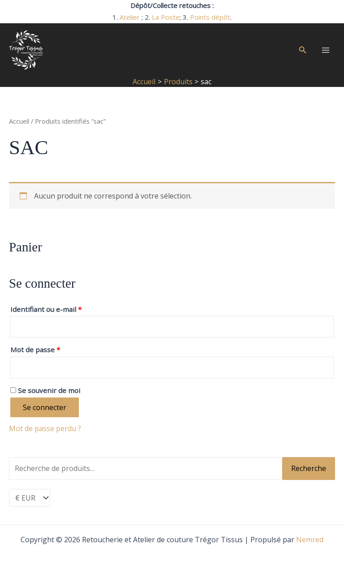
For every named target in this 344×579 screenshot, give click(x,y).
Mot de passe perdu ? (45, 428)
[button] (303, 50)
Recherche (308, 468)
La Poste (166, 17)
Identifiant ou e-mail (48, 308)
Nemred (309, 539)
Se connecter (44, 407)
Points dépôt (210, 17)
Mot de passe (37, 348)
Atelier (130, 17)
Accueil (19, 121)
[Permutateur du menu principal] (325, 50)
